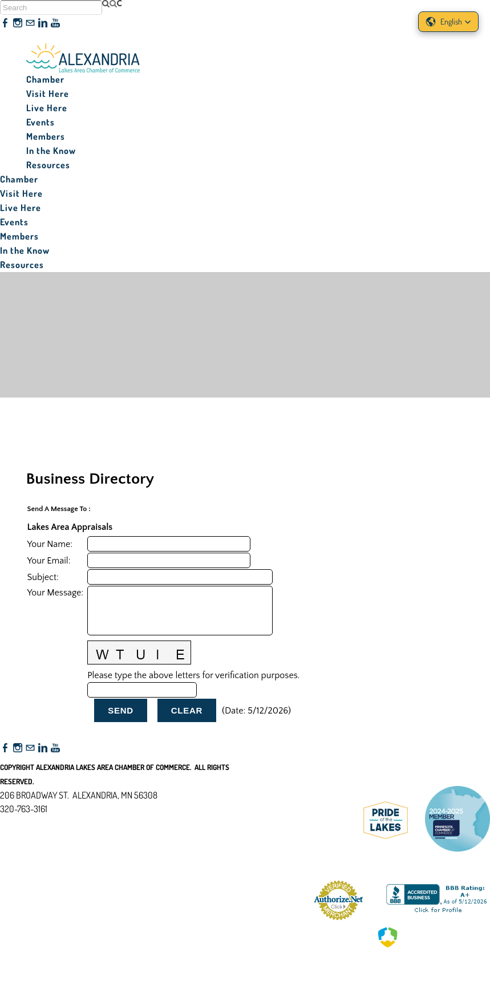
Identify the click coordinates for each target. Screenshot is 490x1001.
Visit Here (47, 93)
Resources (48, 165)
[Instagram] (17, 23)
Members (45, 136)
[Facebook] (5, 23)
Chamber (45, 79)
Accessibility (27, 864)
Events (40, 122)
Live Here (46, 108)
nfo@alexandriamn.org (49, 822)
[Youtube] (55, 23)
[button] (448, 22)
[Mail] (30, 23)
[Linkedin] (42, 23)
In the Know (51, 150)
